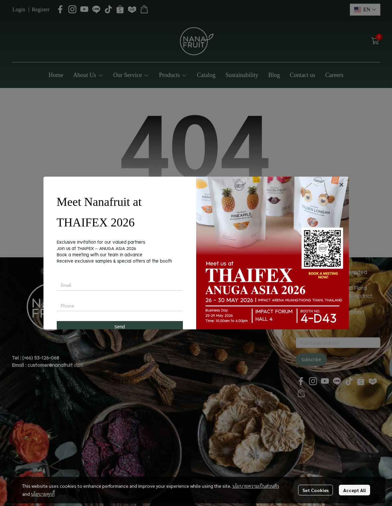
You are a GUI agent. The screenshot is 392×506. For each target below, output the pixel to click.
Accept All (354, 490)
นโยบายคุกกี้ (43, 494)
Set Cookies (315, 490)
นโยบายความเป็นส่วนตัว (255, 486)
